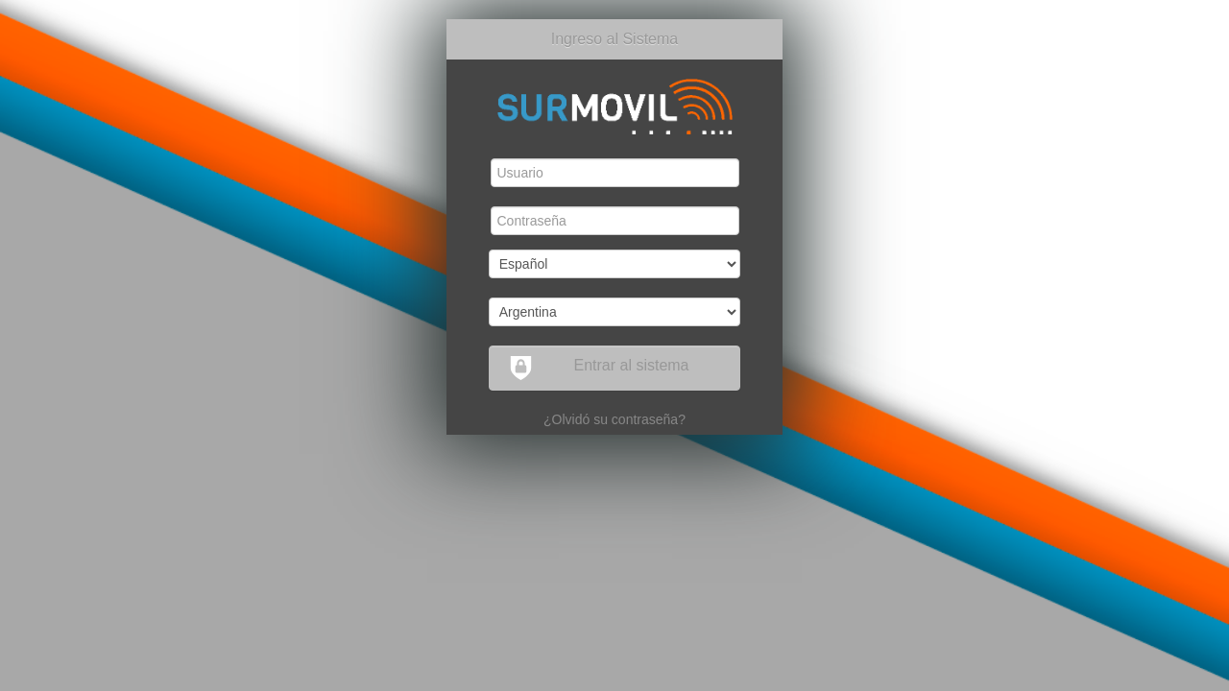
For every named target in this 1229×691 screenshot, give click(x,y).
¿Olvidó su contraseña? (614, 419)
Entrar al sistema (599, 368)
